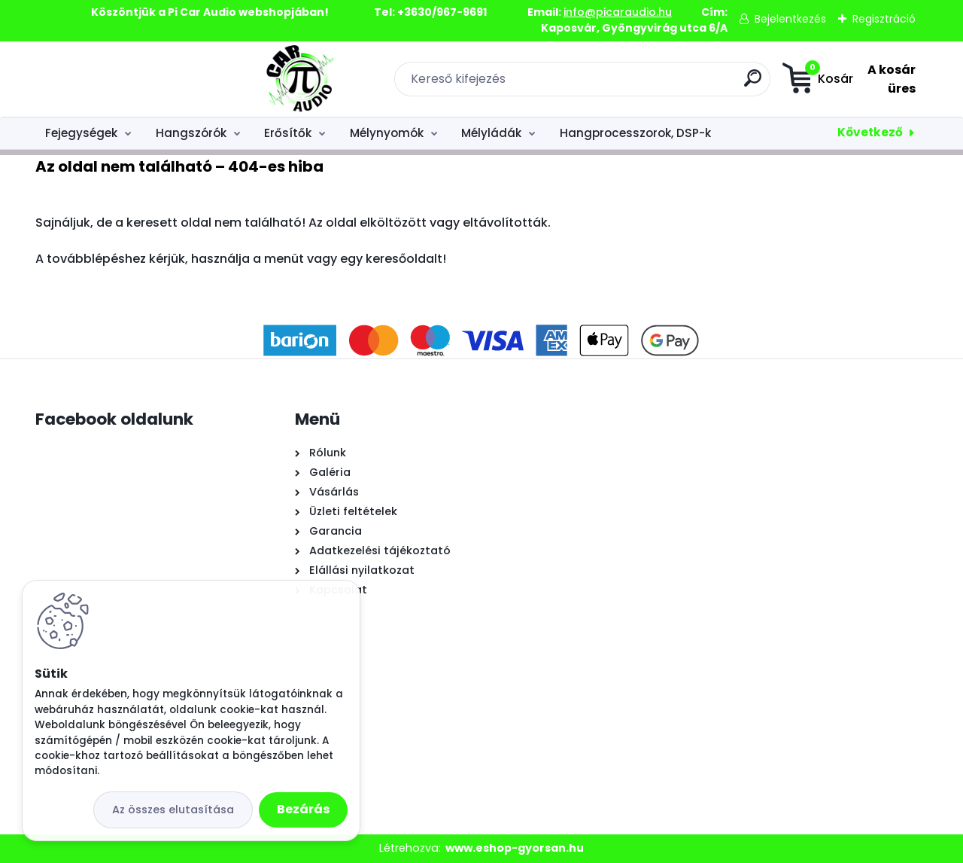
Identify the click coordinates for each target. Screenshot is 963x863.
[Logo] (127, 79)
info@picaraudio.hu (618, 12)
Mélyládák (491, 133)
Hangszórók (191, 133)
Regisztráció (884, 18)
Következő (870, 132)
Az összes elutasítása (173, 809)
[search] (651, 84)
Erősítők (287, 133)
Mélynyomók (387, 133)
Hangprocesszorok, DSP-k (635, 133)
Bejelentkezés (790, 18)
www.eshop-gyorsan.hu (514, 847)
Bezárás (303, 809)
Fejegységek (81, 133)
